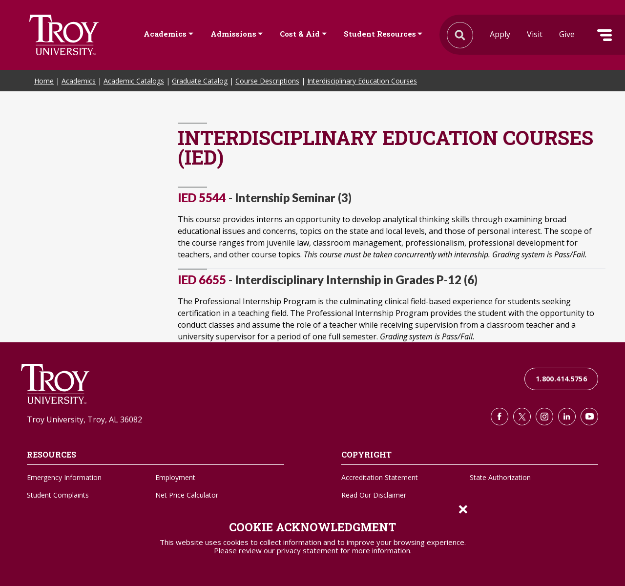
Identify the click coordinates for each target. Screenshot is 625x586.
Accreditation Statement (379, 477)
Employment (175, 477)
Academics (165, 34)
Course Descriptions (267, 80)
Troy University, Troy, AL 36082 (84, 419)
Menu (604, 35)
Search (64, 35)
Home (44, 80)
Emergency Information (64, 477)
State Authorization (500, 477)
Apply (500, 34)
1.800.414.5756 (561, 378)
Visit (534, 34)
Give (567, 34)
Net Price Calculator (186, 495)
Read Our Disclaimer (373, 495)
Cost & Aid (300, 34)
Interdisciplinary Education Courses (362, 80)
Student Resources (380, 34)
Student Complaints (58, 495)
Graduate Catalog (200, 80)
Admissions (233, 34)
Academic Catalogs (134, 80)
